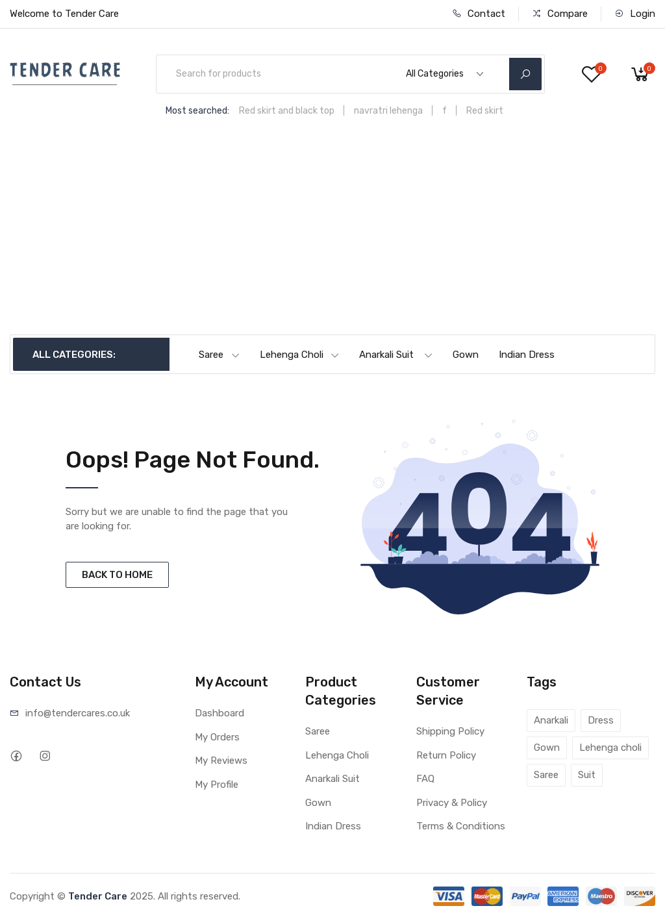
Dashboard (219, 713)
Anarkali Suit (396, 354)
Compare (560, 13)
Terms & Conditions (460, 826)
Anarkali (551, 720)
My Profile (216, 784)
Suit (587, 775)
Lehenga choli (610, 747)
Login (634, 13)
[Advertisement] (332, 237)
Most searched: (197, 110)
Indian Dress (527, 354)
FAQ (425, 779)
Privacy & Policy (451, 803)
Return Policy (446, 755)
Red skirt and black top (286, 110)
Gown (466, 354)
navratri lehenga (388, 110)
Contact (478, 13)
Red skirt (484, 110)
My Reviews (221, 760)
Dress (601, 720)
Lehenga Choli (300, 354)
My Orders (217, 737)
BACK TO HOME (117, 575)
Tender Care (97, 896)
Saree (219, 354)
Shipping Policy (450, 731)
